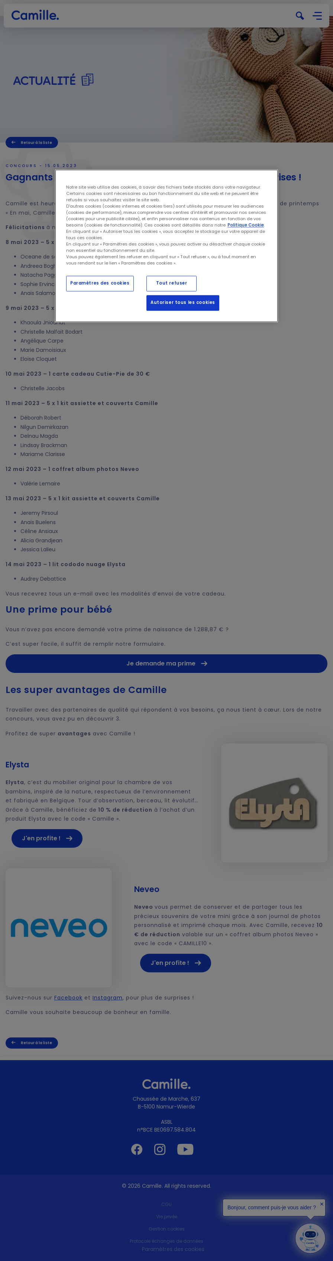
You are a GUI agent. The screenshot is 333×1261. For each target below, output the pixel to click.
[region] (166, 246)
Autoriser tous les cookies (183, 303)
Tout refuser (171, 283)
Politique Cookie (245, 225)
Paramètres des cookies (100, 283)
